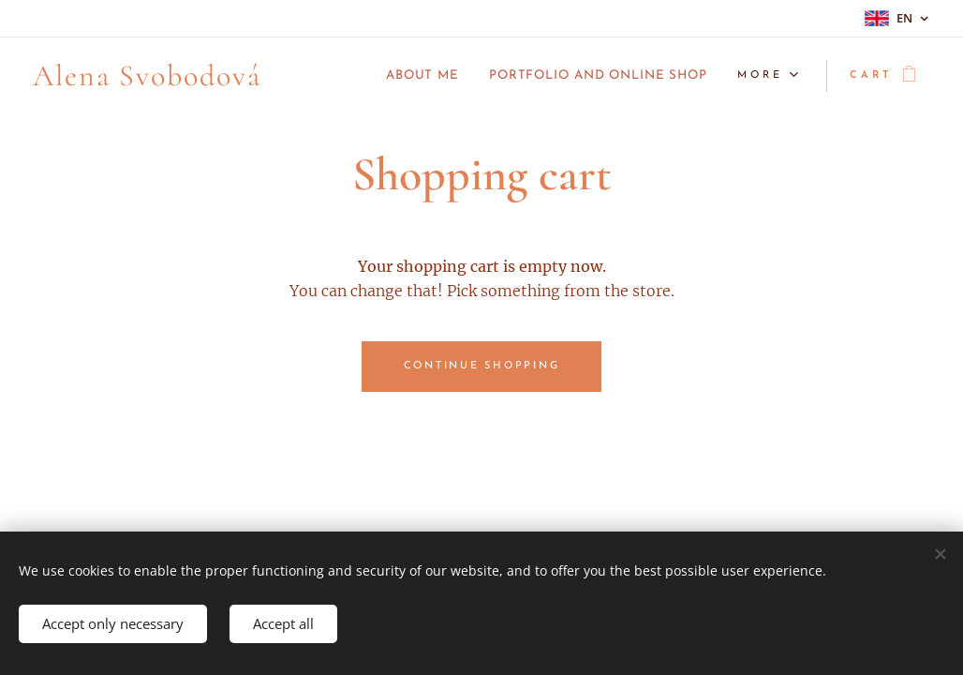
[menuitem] (385, 75)
